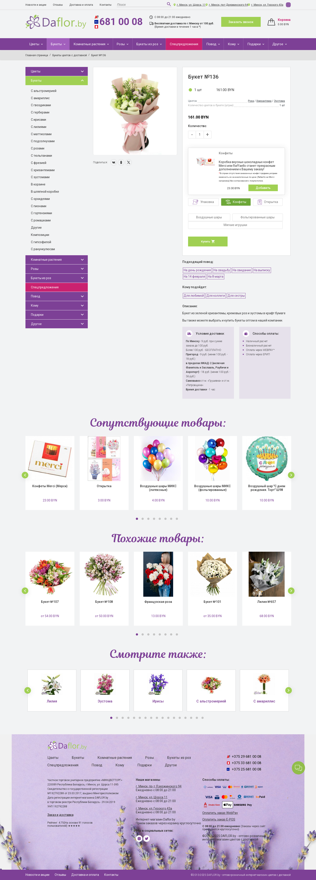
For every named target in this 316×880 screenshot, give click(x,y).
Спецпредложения (184, 44)
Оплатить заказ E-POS (218, 819)
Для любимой (194, 295)
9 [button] (157, 718)
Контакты (105, 4)
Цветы (34, 44)
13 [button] (180, 718)
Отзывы (58, 4)
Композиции (40, 235)
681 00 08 (121, 21)
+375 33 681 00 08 (246, 763)
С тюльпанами (41, 155)
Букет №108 (104, 601)
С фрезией (38, 163)
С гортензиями (41, 213)
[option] (135, 111)
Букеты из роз (147, 44)
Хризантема (263, 100)
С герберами (40, 112)
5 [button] (160, 519)
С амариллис (40, 98)
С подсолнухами (43, 141)
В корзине (38, 184)
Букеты (57, 44)
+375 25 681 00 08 (246, 769)
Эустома (279, 100)
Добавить (263, 188)
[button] (25, 475)
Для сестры (236, 295)
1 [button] (137, 519)
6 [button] (165, 519)
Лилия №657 (266, 601)
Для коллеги (215, 295)
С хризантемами (43, 170)
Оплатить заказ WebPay (220, 813)
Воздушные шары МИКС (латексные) (158, 488)
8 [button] (177, 519)
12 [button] (174, 718)
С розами (37, 148)
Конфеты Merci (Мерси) (50, 486)
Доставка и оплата (81, 4)
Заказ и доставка (60, 815)
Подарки (254, 44)
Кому (232, 44)
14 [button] (185, 718)
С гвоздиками (41, 105)
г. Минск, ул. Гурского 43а (267, 4)
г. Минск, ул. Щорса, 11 (191, 4)
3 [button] (148, 519)
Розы (121, 44)
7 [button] (171, 519)
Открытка (104, 486)
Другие (36, 227)
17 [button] (202, 718)
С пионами (38, 206)
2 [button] (143, 519)
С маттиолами (41, 134)
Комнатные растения (90, 44)
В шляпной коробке (45, 191)
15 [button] (191, 718)
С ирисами (38, 119)
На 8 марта (215, 276)
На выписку (262, 270)
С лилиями (38, 127)
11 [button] (168, 718)
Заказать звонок (240, 22)
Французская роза (158, 601)
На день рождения (197, 270)
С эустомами (40, 177)
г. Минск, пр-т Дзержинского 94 (228, 4)
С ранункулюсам (43, 249)
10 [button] (163, 718)
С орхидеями (40, 199)
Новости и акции (35, 4)
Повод (211, 44)
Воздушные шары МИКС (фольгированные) (212, 488)
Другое (278, 44)
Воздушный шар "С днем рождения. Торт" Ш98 (266, 488)
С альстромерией (43, 91)
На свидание (242, 270)
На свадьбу (222, 270)
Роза (251, 100)
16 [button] (197, 718)
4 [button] (154, 519)
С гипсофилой (41, 242)
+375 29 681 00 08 (246, 756)
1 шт (198, 90)
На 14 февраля (194, 276)
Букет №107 (50, 601)
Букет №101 (212, 601)
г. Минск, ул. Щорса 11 (151, 797)
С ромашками (41, 220)
